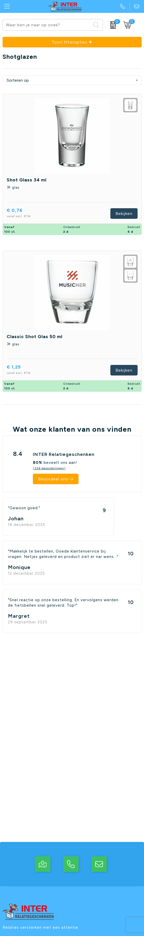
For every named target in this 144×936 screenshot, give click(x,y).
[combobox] (46, 24)
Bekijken (124, 213)
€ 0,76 (27, 213)
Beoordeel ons (53, 479)
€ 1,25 (26, 370)
